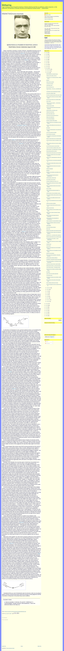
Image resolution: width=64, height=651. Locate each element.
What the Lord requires (50, 253)
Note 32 (23, 53)
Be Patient (48, 127)
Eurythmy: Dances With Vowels (51, 120)
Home (22, 646)
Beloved (47, 80)
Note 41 (11, 543)
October (48, 72)
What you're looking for (50, 117)
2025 (47, 54)
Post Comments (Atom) (10, 648)
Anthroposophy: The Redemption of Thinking (53, 149)
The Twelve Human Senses (51, 227)
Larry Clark (48, 14)
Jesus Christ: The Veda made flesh (52, 273)
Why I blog (48, 228)
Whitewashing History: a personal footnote (53, 265)
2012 (47, 310)
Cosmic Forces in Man (50, 105)
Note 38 (9, 371)
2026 (47, 52)
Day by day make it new (50, 113)
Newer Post (4, 646)
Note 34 (14, 139)
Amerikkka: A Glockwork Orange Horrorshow (53, 259)
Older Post (39, 646)
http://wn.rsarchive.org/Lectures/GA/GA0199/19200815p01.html (15, 611)
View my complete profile (49, 19)
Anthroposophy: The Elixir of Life (51, 110)
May (47, 294)
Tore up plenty (48, 188)
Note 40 (21, 522)
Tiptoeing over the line (50, 207)
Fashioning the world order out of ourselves (53, 152)
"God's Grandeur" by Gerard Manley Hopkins (53, 220)
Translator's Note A (22, 125)
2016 (47, 303)
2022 (47, 59)
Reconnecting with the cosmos (51, 151)
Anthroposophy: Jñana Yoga (51, 177)
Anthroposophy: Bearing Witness (51, 257)
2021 (47, 61)
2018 (47, 66)
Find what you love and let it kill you (52, 115)
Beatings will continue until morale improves (53, 230)
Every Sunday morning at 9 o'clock (52, 282)
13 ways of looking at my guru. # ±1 (52, 181)
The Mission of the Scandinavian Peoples (53, 91)
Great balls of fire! (49, 85)
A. (5, 602)
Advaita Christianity (49, 168)
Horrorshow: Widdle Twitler (50, 93)
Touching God (48, 244)
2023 (47, 57)
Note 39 (14, 388)
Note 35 (21, 143)
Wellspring (6, 5)
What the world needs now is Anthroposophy (53, 138)
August (48, 289)
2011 (47, 312)
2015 (47, 305)
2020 (47, 62)
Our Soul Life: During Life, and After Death (53, 99)
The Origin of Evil (49, 275)
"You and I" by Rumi (49, 83)
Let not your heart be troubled (51, 132)
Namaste (47, 170)
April (47, 296)
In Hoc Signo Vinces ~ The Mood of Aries (53, 267)
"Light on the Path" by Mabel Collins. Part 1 (53, 147)
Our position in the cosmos (50, 179)
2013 (47, 308)
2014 (47, 307)
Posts (46, 341)
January (48, 301)
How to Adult (48, 101)
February (48, 299)
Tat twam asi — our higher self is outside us (53, 235)
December (48, 69)
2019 (47, 64)
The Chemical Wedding (50, 118)
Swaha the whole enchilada (51, 203)
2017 (47, 67)
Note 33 (26, 59)
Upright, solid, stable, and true (51, 75)
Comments (47, 343)
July (47, 291)
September (48, 287)
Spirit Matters (48, 225)
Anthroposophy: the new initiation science (53, 193)
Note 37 (24, 231)
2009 (47, 315)
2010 (47, 313)
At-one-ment (48, 245)
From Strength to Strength (50, 134)
